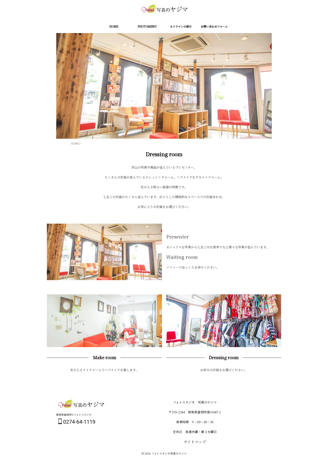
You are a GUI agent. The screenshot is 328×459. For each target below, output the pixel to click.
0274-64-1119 (76, 422)
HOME (113, 26)
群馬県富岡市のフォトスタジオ (73, 414)
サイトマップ (195, 441)
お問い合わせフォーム (214, 26)
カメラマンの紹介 (181, 26)
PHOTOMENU (147, 26)
